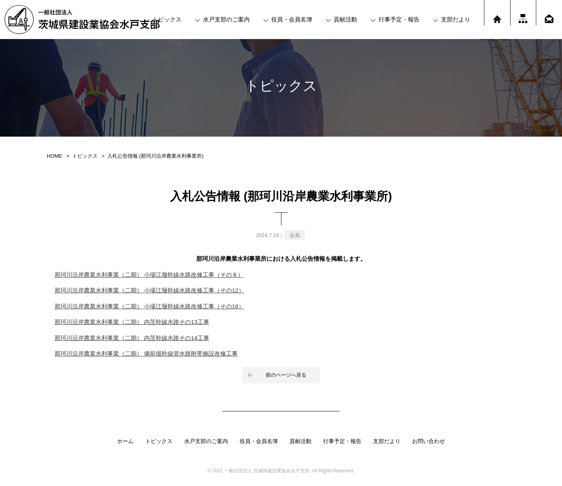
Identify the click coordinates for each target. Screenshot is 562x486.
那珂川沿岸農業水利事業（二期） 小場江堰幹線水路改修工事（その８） (149, 274)
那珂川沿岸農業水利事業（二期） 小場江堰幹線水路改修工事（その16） (149, 306)
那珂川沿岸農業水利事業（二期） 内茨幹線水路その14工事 (132, 338)
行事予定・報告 (399, 19)
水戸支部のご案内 (226, 19)
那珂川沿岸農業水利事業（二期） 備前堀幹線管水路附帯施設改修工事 (146, 353)
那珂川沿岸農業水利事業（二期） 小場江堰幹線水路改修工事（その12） (149, 290)
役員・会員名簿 (291, 19)
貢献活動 (345, 19)
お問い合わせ (428, 441)
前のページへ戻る (286, 375)
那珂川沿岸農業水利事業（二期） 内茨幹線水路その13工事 (132, 322)
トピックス (166, 19)
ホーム (125, 441)
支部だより (455, 19)
